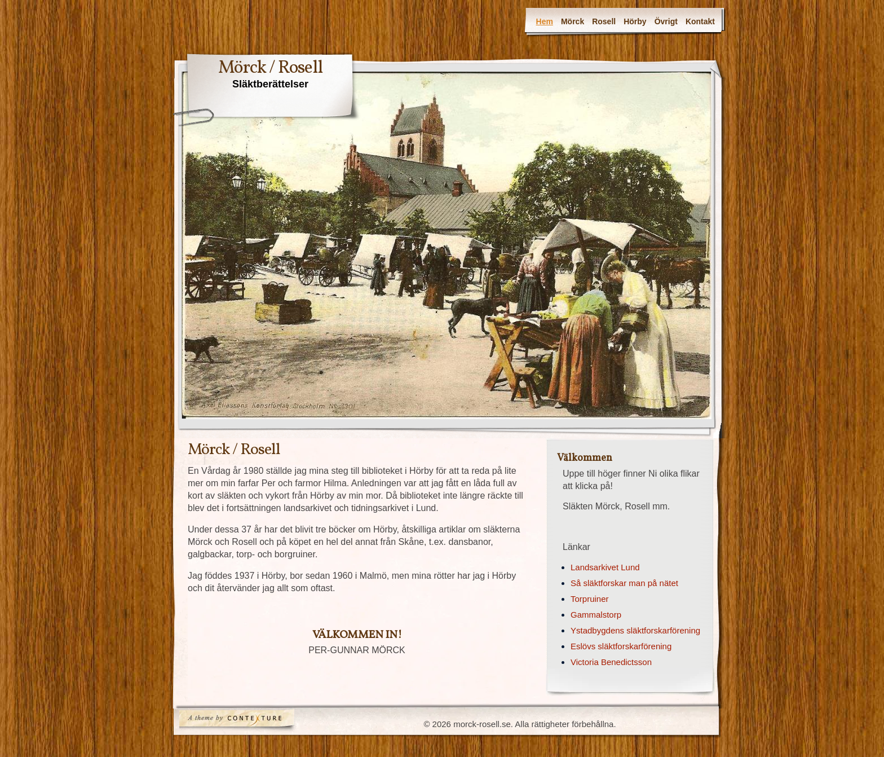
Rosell (604, 21)
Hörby (635, 21)
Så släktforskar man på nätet (624, 583)
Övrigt (666, 21)
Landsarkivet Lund (605, 567)
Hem (544, 21)
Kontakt (700, 21)
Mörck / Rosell (270, 68)
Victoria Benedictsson (611, 662)
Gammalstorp (596, 614)
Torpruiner (590, 599)
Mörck (572, 21)
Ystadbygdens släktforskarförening (635, 630)
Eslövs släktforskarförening (621, 646)
